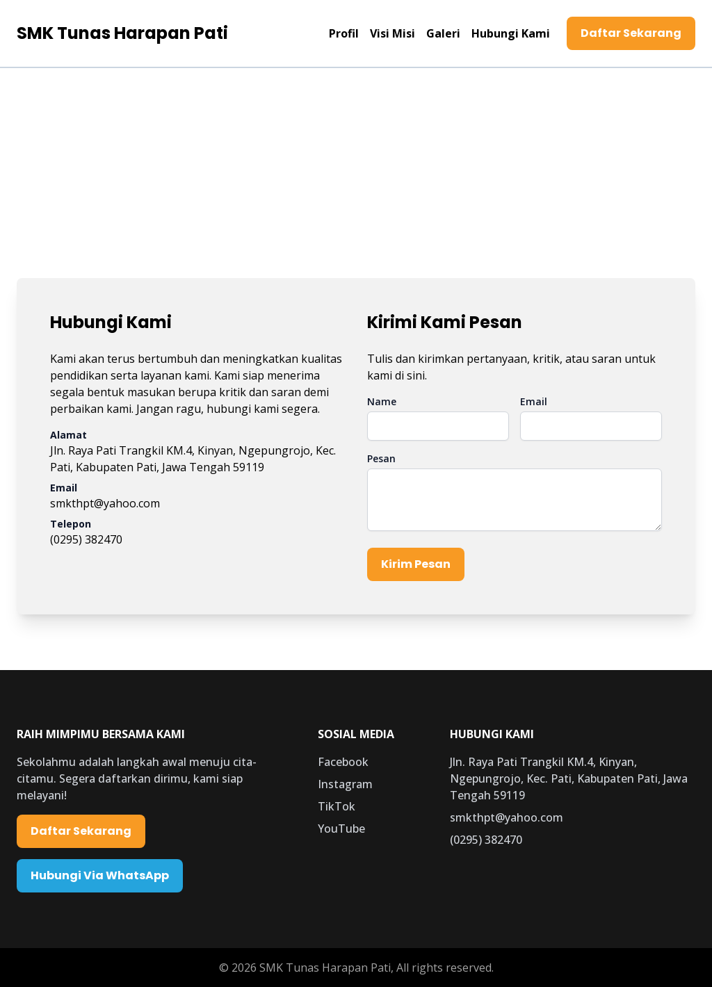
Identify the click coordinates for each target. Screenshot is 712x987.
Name (381, 401)
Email (533, 401)
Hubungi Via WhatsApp (100, 875)
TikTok (336, 806)
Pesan (381, 458)
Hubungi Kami (510, 33)
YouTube (341, 828)
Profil (344, 33)
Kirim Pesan (416, 564)
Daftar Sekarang (631, 33)
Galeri (443, 33)
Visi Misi (392, 33)
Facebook (343, 761)
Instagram (345, 784)
